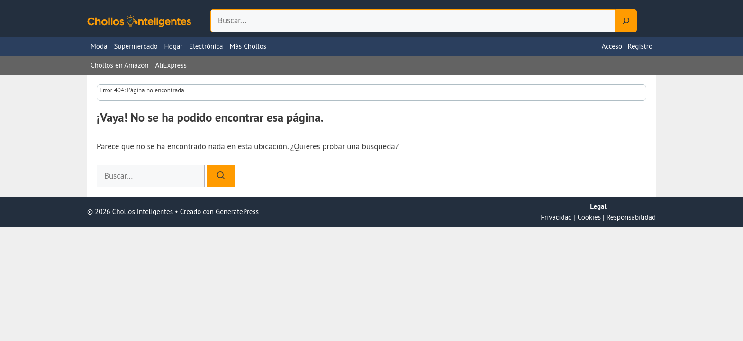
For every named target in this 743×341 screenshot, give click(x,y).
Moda (99, 46)
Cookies (589, 217)
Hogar (173, 46)
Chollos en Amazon (119, 65)
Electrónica (206, 46)
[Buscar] (221, 176)
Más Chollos (248, 46)
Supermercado (135, 46)
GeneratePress (237, 211)
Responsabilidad (631, 217)
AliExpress (170, 65)
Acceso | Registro (627, 46)
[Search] (626, 20)
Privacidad (556, 217)
